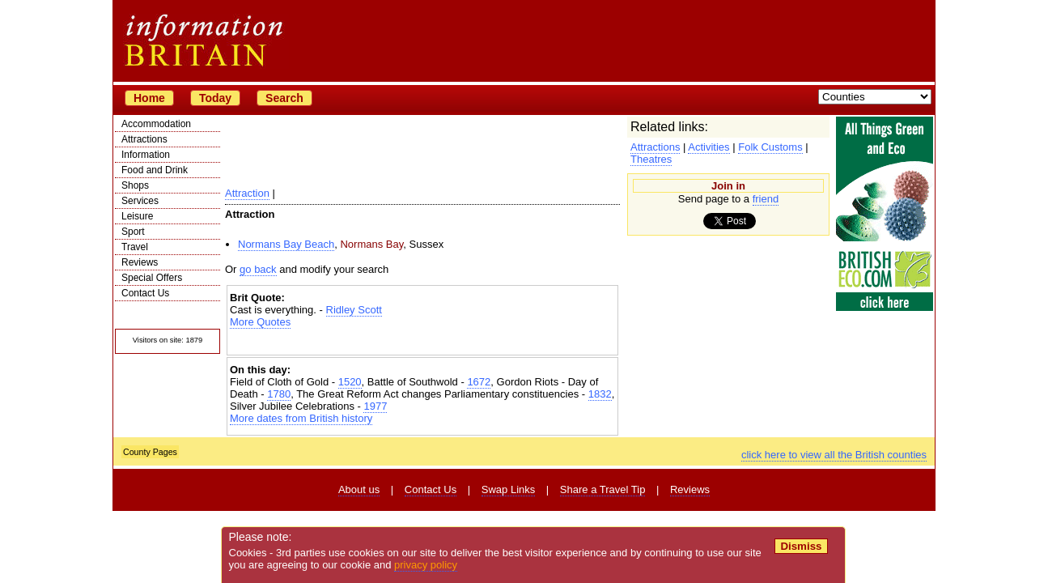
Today (215, 97)
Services (140, 200)
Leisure (137, 216)
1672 (478, 382)
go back (258, 269)
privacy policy (425, 565)
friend (766, 199)
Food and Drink (154, 170)
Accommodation (156, 124)
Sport (133, 231)
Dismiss (800, 546)
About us (359, 489)
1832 (600, 394)
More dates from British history (301, 418)
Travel (134, 247)
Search (284, 97)
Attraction (247, 193)
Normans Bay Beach (286, 244)
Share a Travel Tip (603, 489)
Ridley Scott (354, 310)
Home (149, 97)
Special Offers (151, 277)
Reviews (139, 262)
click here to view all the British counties (834, 455)
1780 (279, 394)
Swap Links (508, 489)
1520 (350, 382)
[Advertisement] (422, 342)
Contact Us (145, 293)
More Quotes (260, 322)
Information (145, 154)
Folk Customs (770, 147)
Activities (708, 147)
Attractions (144, 139)
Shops (135, 185)
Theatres (651, 159)
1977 (375, 406)
